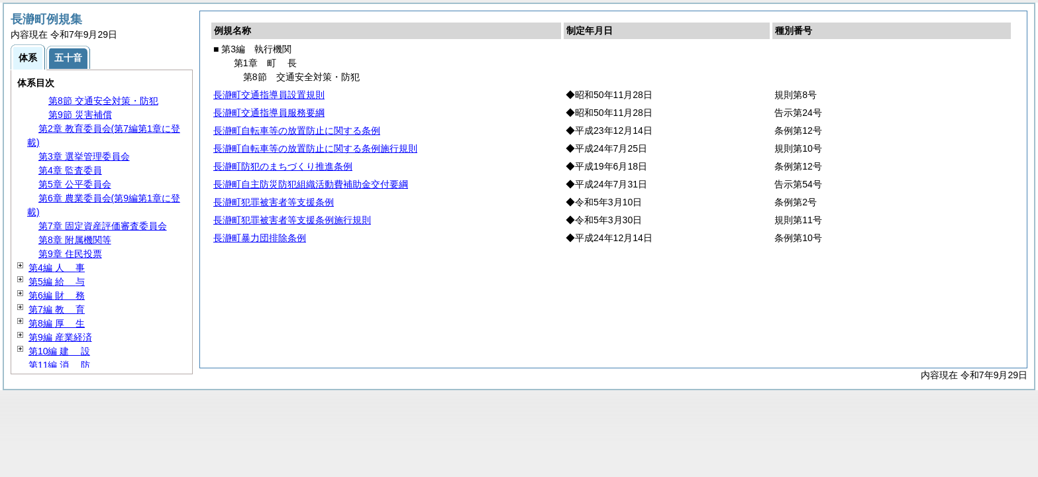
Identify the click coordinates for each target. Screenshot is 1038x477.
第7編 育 (56, 309)
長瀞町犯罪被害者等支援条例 (273, 202)
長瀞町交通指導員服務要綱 (269, 112)
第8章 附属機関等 (74, 240)
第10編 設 (59, 351)
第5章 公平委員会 (74, 184)
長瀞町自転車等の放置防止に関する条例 (296, 130)
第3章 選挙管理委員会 (84, 156)
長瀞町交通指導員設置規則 (269, 94)
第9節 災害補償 (80, 114)
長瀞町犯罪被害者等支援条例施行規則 (292, 220)
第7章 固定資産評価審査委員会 (102, 226)
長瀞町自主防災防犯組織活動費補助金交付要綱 (310, 184)
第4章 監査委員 (70, 170)
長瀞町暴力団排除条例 (259, 238)
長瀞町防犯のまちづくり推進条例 (282, 166)
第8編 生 (56, 323)
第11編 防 (59, 365)
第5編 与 (56, 281)
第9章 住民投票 (70, 253)
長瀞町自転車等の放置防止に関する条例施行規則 (315, 148)
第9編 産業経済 (60, 337)
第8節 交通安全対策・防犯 (103, 100)
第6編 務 (56, 295)
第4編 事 (56, 267)
